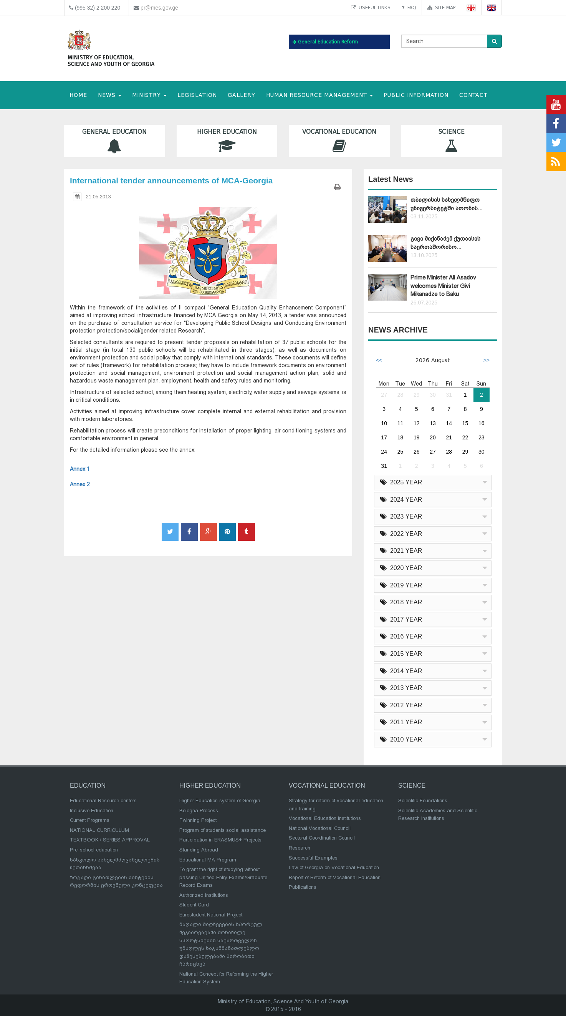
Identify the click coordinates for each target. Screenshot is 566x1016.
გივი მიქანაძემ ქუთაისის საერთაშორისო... (445, 242)
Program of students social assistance (222, 830)
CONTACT (473, 95)
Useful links (371, 7)
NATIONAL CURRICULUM (99, 830)
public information (416, 95)
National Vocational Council (320, 828)
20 (433, 437)
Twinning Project (198, 820)
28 (400, 395)
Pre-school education (94, 850)
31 (449, 395)
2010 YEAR (401, 739)
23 (481, 437)
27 (384, 395)
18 (400, 437)
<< (379, 360)
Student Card (194, 905)
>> (486, 360)
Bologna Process (198, 810)
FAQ (409, 7)
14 (449, 423)
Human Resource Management (319, 95)
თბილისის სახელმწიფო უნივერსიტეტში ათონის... (446, 203)
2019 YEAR (401, 585)
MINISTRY (149, 95)
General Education (114, 140)
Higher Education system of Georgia (219, 800)
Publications (302, 887)
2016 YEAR (401, 636)
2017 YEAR (401, 619)
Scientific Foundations (422, 800)
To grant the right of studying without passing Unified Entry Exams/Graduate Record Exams (223, 877)
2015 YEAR (401, 653)
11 (400, 423)
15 (465, 423)
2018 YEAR (401, 602)
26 (417, 452)
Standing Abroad (198, 850)
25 (400, 452)
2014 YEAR (401, 671)
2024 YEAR (401, 499)
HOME (78, 95)
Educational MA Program (207, 860)
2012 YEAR (401, 705)
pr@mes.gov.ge (159, 8)
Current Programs (89, 820)
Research (299, 848)
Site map (441, 7)
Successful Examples (313, 858)
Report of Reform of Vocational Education (335, 877)
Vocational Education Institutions (325, 818)
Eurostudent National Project (210, 915)
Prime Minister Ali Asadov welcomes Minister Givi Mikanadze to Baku (443, 286)
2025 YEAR (401, 482)
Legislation (197, 95)
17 (384, 437)
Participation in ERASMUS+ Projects (220, 840)
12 (417, 423)
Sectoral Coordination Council (322, 838)
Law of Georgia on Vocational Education (334, 867)
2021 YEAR (401, 550)
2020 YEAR (401, 568)
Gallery (241, 95)
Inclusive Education (91, 810)
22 (465, 437)
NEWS (109, 95)
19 (417, 437)
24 (384, 452)
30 (433, 395)
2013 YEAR (401, 688)
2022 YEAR (401, 533)
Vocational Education (339, 140)
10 (384, 423)
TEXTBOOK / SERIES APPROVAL (110, 840)
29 (417, 395)
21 (449, 437)
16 (481, 423)
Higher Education (227, 140)
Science (451, 140)
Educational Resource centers (103, 800)
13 (433, 423)
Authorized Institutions (203, 895)
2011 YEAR (401, 722)
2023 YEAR (401, 516)
